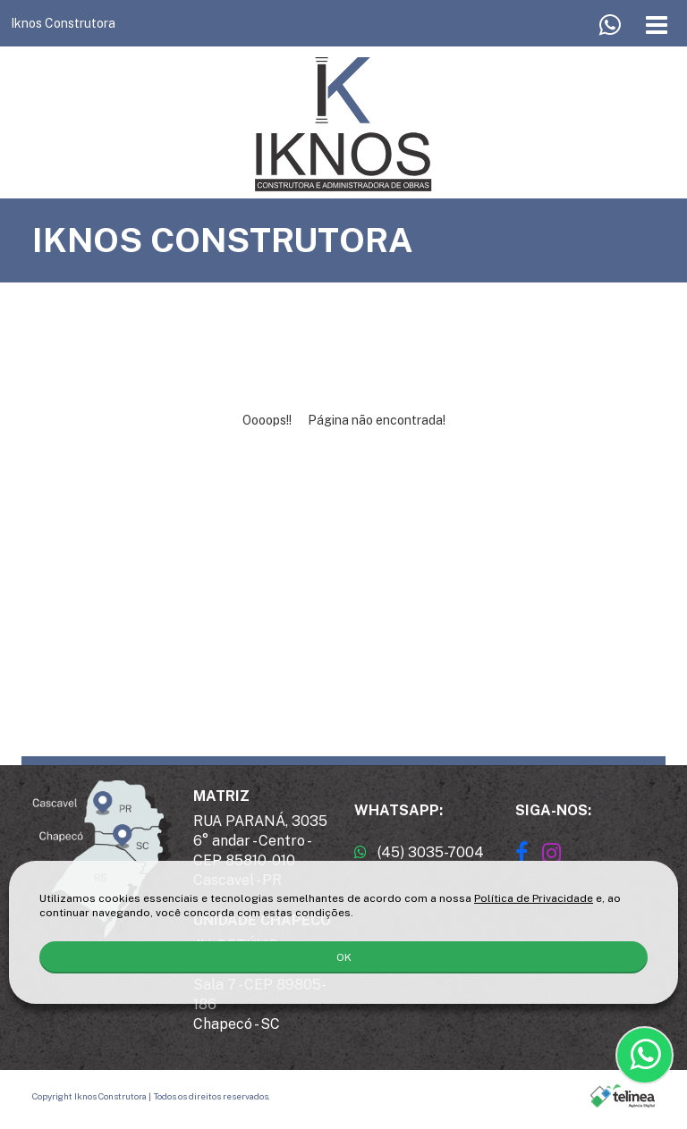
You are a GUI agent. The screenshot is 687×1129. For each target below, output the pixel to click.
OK (344, 957)
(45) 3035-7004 (419, 852)
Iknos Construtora (63, 23)
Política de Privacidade (533, 898)
